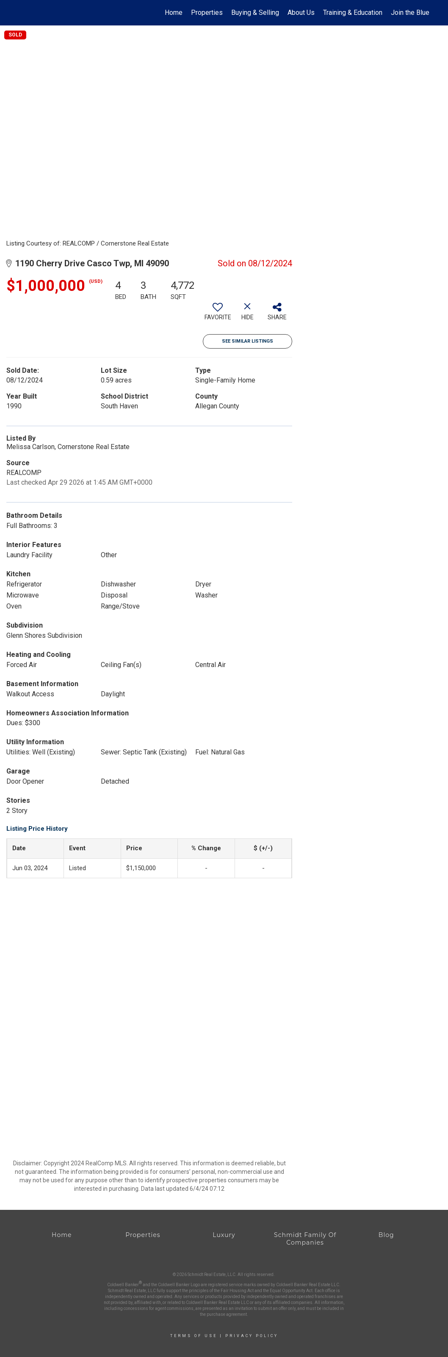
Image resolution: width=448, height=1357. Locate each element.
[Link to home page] (23, 12)
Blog (386, 1235)
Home (174, 12)
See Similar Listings (247, 341)
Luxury (224, 1235)
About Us (301, 12)
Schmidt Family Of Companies (305, 1238)
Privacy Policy (251, 1336)
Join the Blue (410, 12)
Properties (207, 12)
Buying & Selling (255, 12)
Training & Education (352, 12)
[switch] (217, 314)
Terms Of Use (193, 1336)
